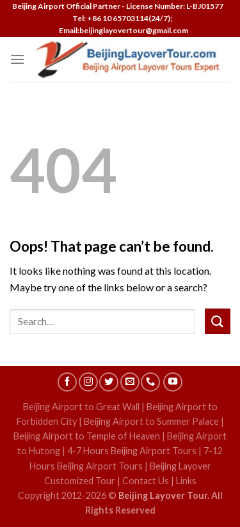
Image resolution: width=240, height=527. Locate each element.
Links (186, 480)
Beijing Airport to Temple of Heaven (86, 436)
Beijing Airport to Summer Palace (151, 421)
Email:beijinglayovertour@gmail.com (122, 30)
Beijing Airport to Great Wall (81, 406)
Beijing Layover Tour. (163, 495)
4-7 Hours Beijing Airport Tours (131, 450)
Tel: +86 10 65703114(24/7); (122, 18)
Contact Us (145, 480)
